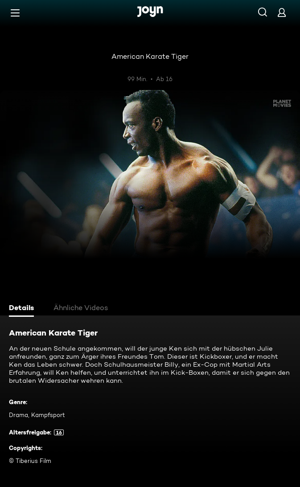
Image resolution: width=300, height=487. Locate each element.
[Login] (281, 12)
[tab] (22, 309)
